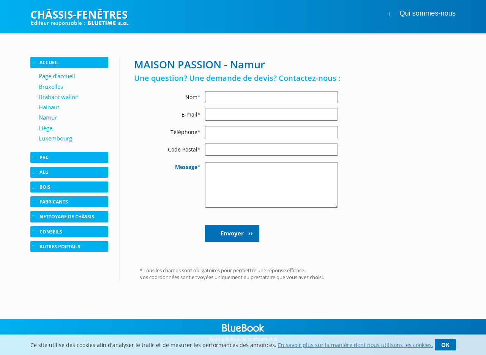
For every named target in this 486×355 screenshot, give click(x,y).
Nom (192, 97)
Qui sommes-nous (427, 13)
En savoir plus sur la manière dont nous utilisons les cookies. (355, 345)
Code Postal (184, 149)
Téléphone (185, 132)
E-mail (190, 114)
